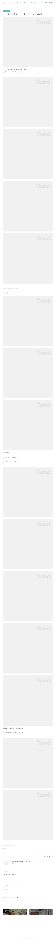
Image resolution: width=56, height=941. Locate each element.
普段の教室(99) (5, 848)
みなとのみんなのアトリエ (23, 2)
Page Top (28, 934)
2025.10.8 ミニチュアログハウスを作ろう (11, 897)
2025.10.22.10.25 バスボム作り (9, 874)
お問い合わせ (44, 2)
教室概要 (33, 2)
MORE (50, 2)
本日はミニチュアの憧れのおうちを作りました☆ (11, 899)
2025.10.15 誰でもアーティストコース (10, 885)
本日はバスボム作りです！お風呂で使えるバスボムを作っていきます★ (15, 876)
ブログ (37, 2)
